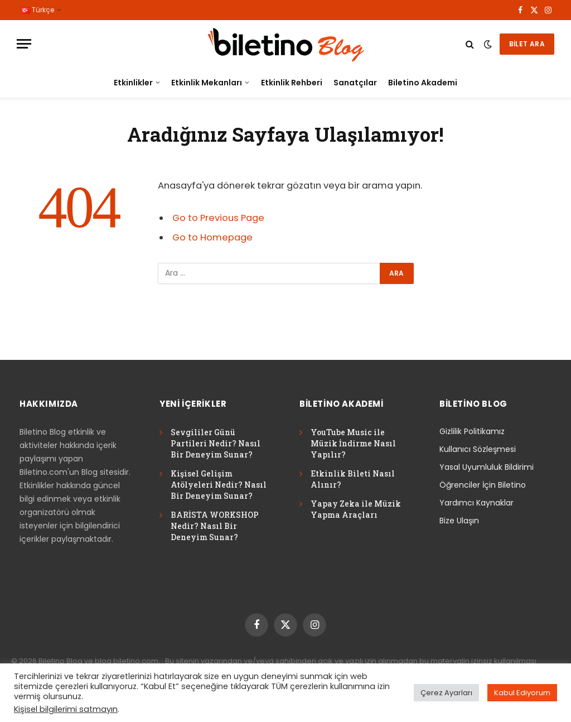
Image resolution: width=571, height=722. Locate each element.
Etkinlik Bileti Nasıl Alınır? (353, 479)
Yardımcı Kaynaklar (476, 502)
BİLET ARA (527, 44)
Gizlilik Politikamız (472, 431)
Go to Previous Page (218, 217)
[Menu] (24, 43)
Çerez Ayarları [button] (446, 692)
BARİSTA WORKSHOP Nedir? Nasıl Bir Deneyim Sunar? (215, 525)
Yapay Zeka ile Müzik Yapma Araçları (356, 509)
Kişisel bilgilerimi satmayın (66, 709)
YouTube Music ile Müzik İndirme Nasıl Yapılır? (353, 443)
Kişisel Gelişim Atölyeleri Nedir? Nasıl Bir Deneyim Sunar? (219, 484)
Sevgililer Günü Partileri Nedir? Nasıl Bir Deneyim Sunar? (215, 443)
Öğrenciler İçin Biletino (482, 484)
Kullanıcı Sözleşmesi (477, 449)
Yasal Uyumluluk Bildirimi (486, 467)
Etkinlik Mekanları (206, 82)
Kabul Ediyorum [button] (522, 692)
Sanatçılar (355, 82)
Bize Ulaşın (459, 520)
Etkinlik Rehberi (291, 82)
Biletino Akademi (422, 82)
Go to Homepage (212, 237)
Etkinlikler (133, 82)
